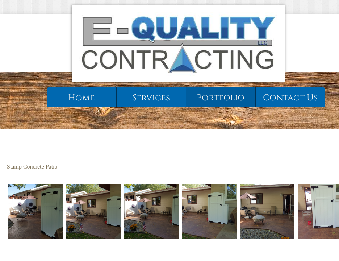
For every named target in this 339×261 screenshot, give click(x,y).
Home (81, 98)
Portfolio (220, 98)
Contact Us (290, 98)
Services (151, 98)
